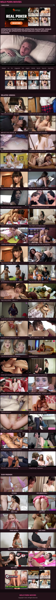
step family (50, 68)
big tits (38, 68)
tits (12, 68)
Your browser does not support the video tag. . (28, 50)
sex (8, 68)
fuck (23, 68)
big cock (44, 68)
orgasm (28, 68)
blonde (33, 68)
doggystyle (17, 68)
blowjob (4, 68)
